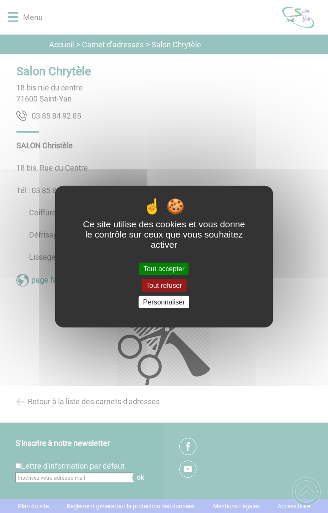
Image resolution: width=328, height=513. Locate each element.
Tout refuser (164, 285)
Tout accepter (164, 268)
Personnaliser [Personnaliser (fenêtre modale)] (164, 302)
